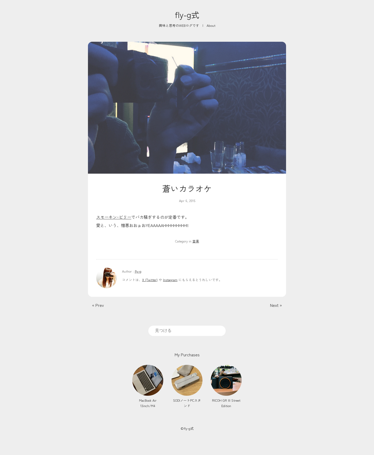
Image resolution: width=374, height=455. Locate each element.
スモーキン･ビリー (113, 217)
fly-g (138, 271)
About (211, 25)
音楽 (195, 241)
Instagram (170, 279)
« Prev (98, 305)
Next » (276, 305)
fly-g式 (187, 14)
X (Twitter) (150, 279)
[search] (187, 330)
